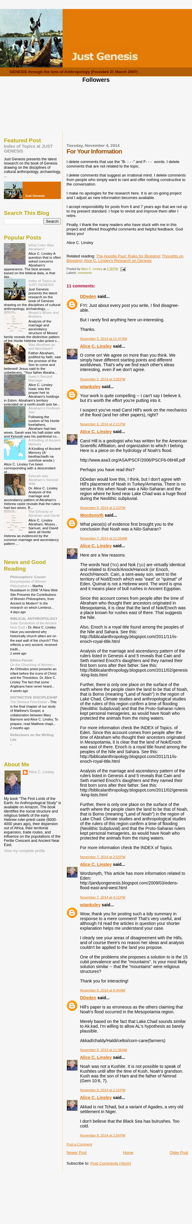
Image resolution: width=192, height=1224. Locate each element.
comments (84, 273)
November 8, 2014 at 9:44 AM (102, 990)
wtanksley (90, 386)
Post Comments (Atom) (110, 1163)
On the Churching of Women (31, 665)
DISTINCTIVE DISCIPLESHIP (34, 697)
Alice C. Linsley (96, 346)
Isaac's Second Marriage (40, 378)
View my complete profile (24, 851)
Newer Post (77, 1152)
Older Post (179, 1152)
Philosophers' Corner (28, 577)
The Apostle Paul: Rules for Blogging (128, 256)
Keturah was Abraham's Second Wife (43, 480)
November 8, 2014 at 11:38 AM (103, 1050)
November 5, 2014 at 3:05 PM (102, 379)
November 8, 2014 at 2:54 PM (102, 1135)
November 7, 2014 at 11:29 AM (103, 538)
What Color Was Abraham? (41, 247)
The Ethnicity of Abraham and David (44, 513)
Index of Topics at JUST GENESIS (42, 283)
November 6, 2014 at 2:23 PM (102, 508)
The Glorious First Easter (29, 702)
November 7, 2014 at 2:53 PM (102, 857)
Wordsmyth (92, 515)
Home (128, 1152)
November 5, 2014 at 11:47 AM (103, 338)
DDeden (88, 296)
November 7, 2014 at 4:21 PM (102, 897)
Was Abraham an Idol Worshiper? (41, 346)
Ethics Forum (21, 660)
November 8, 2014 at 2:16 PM (102, 1090)
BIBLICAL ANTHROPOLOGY (34, 618)
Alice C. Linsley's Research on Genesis (118, 260)
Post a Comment (79, 1144)
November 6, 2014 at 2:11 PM (102, 424)
